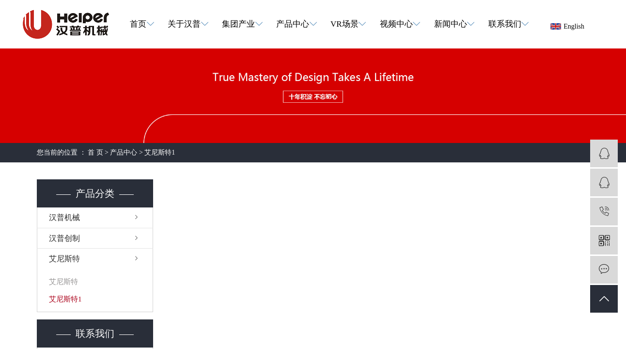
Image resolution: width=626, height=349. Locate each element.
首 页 (95, 152)
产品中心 (292, 24)
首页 (138, 24)
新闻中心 (450, 24)
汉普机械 (64, 217)
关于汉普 (184, 24)
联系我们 (504, 24)
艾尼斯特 (64, 258)
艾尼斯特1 (159, 152)
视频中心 (396, 24)
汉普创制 (64, 238)
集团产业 (238, 24)
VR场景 (344, 24)
